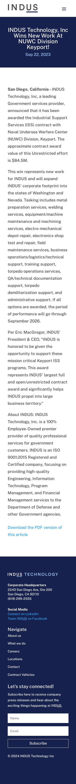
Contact (14, 667)
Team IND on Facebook (27, 619)
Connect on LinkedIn (23, 614)
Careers (13, 651)
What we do (17, 643)
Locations (15, 659)
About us (14, 636)
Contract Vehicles (21, 675)
